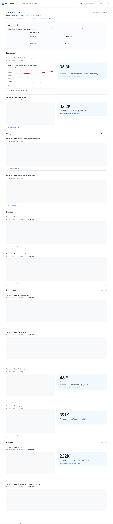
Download (12, 90)
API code (18, 90)
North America (34, 15)
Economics (19, 18)
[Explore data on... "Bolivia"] (45, 4)
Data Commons (9, 4)
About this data (20, 67)
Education (33, 18)
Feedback (108, 3)
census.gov (14, 67)
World (39, 15)
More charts (104, 53)
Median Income (12, 85)
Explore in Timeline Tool (26, 90)
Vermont (13, 15)
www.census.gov (34, 47)
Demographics (42, 18)
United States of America (22, 15)
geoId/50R (104, 12)
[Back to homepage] (3, 4)
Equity (26, 18)
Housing (51, 18)
